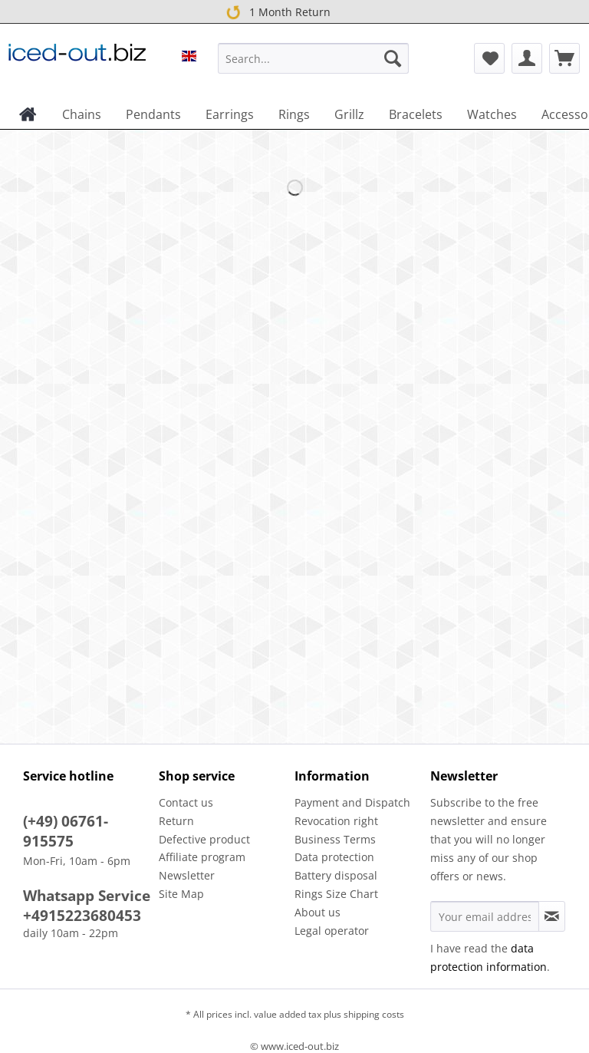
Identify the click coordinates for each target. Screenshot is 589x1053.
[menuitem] (314, 65)
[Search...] (314, 58)
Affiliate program (202, 857)
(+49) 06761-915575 (65, 831)
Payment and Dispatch (352, 802)
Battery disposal (335, 875)
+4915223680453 (82, 916)
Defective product (204, 839)
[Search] (393, 58)
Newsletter (187, 875)
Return (176, 821)
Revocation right (336, 821)
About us (317, 912)
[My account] (527, 58)
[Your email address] (484, 916)
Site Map (181, 893)
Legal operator (331, 930)
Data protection (334, 857)
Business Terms (335, 839)
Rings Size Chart (336, 893)
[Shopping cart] (564, 58)
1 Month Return (276, 11)
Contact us (186, 802)
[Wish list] (489, 58)
